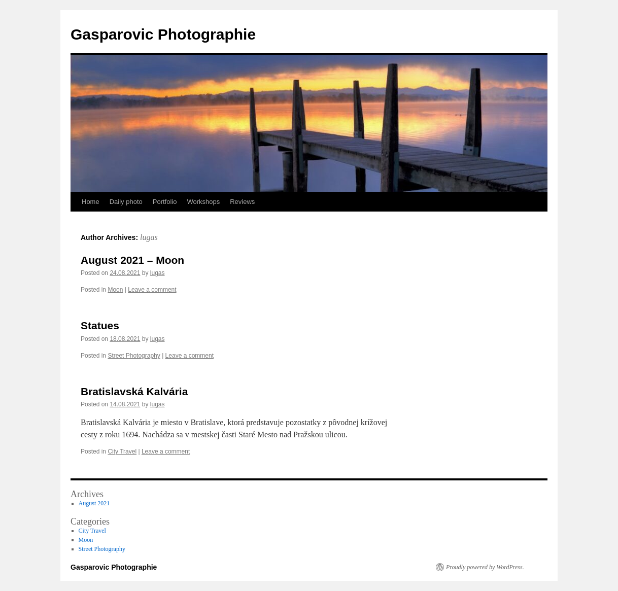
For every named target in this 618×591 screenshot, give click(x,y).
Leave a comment (152, 289)
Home (90, 201)
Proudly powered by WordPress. (485, 567)
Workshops (203, 201)
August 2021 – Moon (132, 260)
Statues (100, 325)
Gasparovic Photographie (163, 34)
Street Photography (134, 355)
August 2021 (94, 503)
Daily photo (126, 201)
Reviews (242, 201)
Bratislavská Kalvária (134, 391)
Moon (115, 289)
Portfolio (165, 201)
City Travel (122, 451)
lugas (149, 237)
